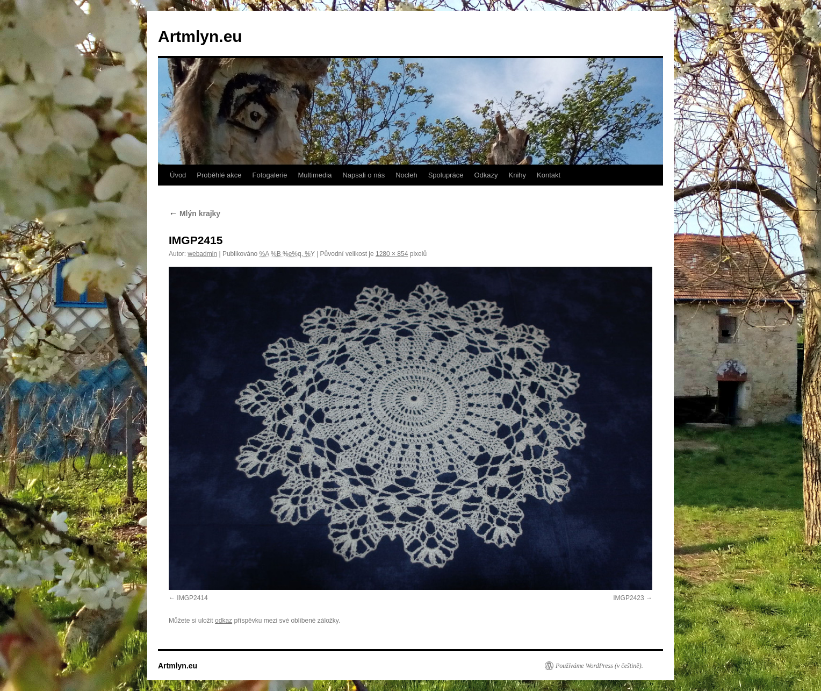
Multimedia (315, 175)
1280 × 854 (392, 254)
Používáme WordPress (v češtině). (599, 665)
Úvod (178, 175)
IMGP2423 (628, 598)
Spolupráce (446, 175)
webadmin (202, 254)
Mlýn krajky (194, 213)
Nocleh (406, 175)
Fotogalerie (269, 175)
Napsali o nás (363, 175)
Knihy (518, 175)
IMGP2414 (192, 598)
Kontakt (548, 175)
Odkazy (486, 175)
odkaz (223, 620)
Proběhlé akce (219, 175)
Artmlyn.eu (200, 36)
